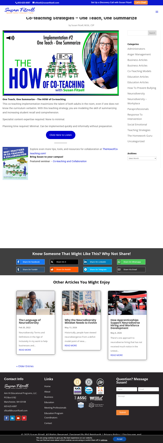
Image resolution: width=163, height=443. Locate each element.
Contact (48, 423)
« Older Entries (25, 366)
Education (49, 402)
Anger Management (139, 54)
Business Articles (137, 60)
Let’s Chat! (141, 2)
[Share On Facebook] (28, 261)
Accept (119, 439)
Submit (122, 412)
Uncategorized (136, 141)
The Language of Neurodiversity (30, 321)
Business (48, 396)
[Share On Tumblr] (28, 269)
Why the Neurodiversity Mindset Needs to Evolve (81, 321)
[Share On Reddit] (62, 269)
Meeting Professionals (55, 407)
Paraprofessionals (138, 109)
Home (47, 386)
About (47, 391)
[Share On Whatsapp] (129, 261)
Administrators (136, 48)
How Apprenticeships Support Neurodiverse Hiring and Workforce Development (125, 324)
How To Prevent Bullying (141, 88)
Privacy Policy (112, 434)
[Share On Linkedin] (96, 261)
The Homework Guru (139, 135)
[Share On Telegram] (96, 269)
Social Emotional (137, 124)
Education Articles (138, 76)
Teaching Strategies (138, 130)
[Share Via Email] (129, 269)
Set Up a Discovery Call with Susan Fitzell (111, 3)
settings (104, 440)
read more (25, 349)
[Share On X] (62, 261)
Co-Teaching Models (139, 71)
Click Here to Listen (61, 134)
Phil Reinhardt (93, 434)
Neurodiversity (136, 93)
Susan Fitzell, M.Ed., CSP (82, 25)
